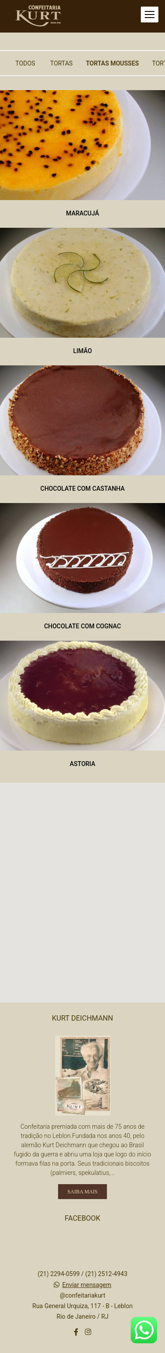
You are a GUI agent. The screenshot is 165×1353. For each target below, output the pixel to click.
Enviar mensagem (86, 1241)
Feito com (82, 1345)
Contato (82, 1317)
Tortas (61, 63)
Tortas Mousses (112, 63)
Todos (25, 63)
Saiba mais (82, 1148)
